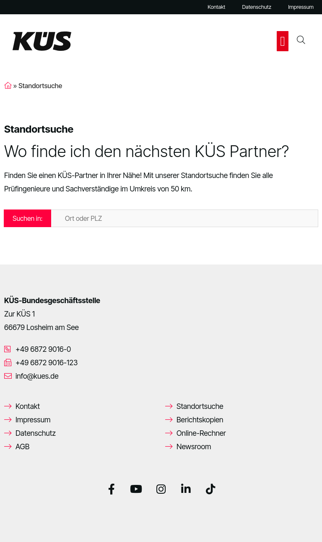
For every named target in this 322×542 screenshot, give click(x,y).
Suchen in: (27, 218)
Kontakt (216, 7)
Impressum (301, 7)
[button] (282, 41)
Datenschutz (256, 7)
